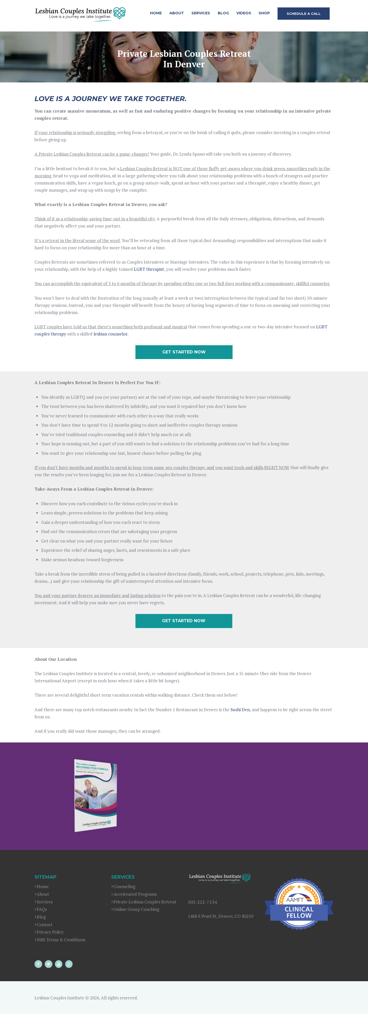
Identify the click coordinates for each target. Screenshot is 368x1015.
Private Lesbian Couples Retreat (144, 903)
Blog (41, 918)
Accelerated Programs (135, 895)
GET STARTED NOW (184, 352)
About (43, 895)
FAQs (42, 910)
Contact (45, 925)
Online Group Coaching (136, 910)
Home (43, 888)
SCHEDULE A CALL (304, 14)
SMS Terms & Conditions (61, 941)
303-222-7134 (202, 903)
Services (45, 903)
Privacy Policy (50, 933)
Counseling (124, 888)
